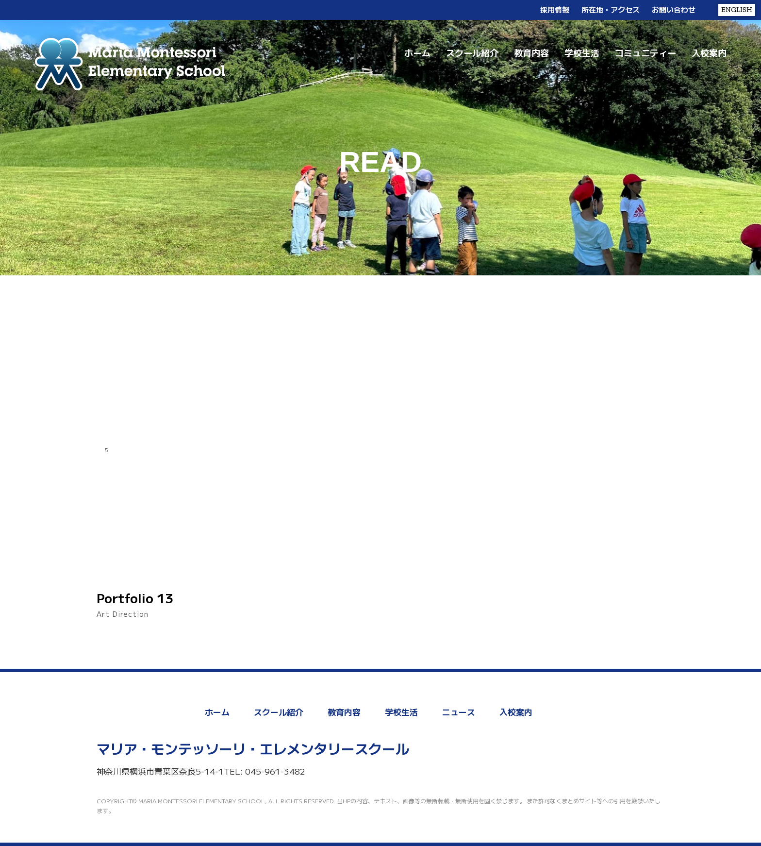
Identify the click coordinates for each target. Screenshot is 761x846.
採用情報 (554, 9)
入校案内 (709, 52)
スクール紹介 (472, 52)
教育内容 (531, 52)
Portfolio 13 (135, 598)
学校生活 (581, 52)
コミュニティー (645, 52)
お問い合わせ (673, 9)
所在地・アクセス (610, 9)
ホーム (417, 52)
